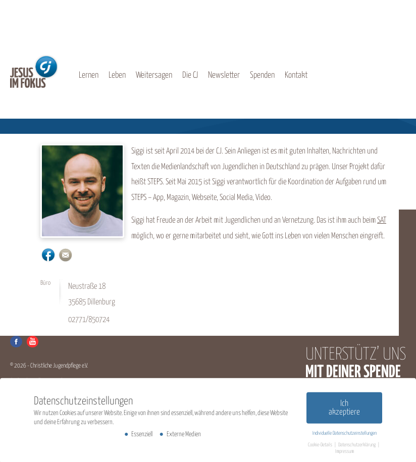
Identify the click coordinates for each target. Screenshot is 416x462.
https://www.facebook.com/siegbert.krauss (48, 255)
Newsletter (224, 75)
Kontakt (296, 75)
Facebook (16, 342)
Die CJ (190, 75)
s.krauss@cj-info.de (65, 255)
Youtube (32, 342)
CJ (34, 71)
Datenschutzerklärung (357, 445)
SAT (381, 220)
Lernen (88, 75)
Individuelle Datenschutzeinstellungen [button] (345, 434)
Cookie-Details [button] (320, 445)
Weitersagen (154, 75)
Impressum (344, 452)
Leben (117, 75)
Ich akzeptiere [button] (344, 409)
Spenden (262, 75)
